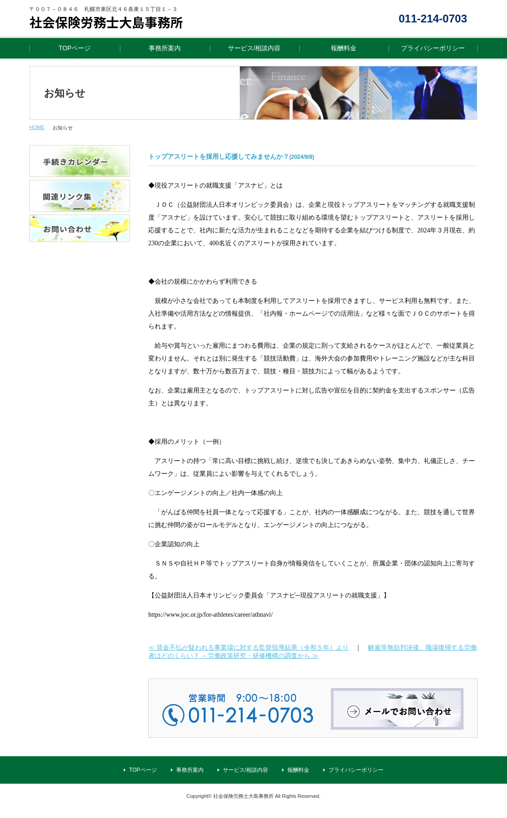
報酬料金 (343, 48)
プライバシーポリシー (433, 48)
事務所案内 (165, 48)
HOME (36, 127)
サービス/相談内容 (254, 48)
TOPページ (75, 48)
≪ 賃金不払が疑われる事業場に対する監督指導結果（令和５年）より (248, 647)
